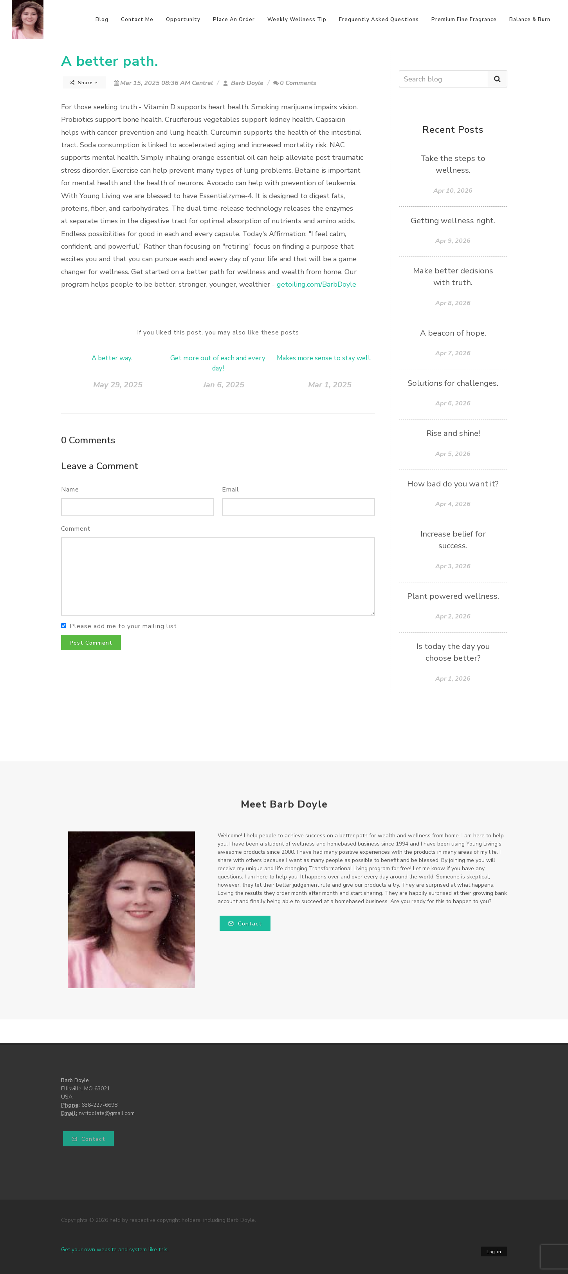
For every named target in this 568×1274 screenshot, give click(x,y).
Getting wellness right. (453, 220)
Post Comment (91, 643)
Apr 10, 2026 (452, 190)
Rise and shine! (453, 433)
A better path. (109, 61)
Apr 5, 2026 (453, 454)
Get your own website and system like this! (115, 1249)
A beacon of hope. (453, 332)
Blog (102, 19)
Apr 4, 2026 (453, 504)
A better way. (112, 358)
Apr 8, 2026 (453, 303)
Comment (75, 528)
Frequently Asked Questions (379, 19)
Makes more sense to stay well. (324, 358)
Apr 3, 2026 (453, 566)
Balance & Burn (529, 19)
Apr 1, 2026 (453, 678)
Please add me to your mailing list (123, 626)
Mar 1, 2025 (330, 384)
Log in (494, 1252)
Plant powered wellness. (453, 596)
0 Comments (294, 83)
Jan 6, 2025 (223, 384)
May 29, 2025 (117, 384)
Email (230, 489)
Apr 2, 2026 (453, 616)
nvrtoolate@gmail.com (107, 1113)
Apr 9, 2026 (453, 241)
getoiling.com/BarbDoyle (316, 284)
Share (84, 83)
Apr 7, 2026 (453, 353)
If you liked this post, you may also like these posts (218, 332)
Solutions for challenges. (453, 383)
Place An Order (234, 19)
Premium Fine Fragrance (464, 19)
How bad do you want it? (453, 483)
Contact (245, 923)
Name (70, 489)
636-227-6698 (99, 1105)
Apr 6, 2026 (453, 403)
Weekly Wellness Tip (296, 19)
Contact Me (137, 19)
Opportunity (183, 19)
